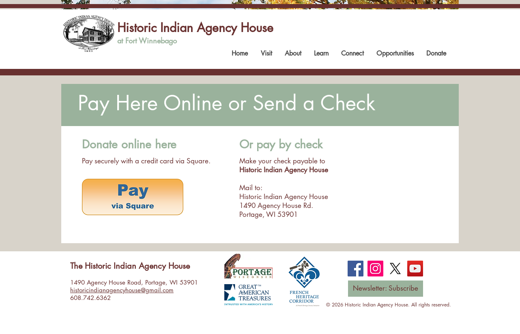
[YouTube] (415, 268)
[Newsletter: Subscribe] (385, 288)
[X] (395, 268)
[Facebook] (355, 268)
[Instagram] (375, 268)
